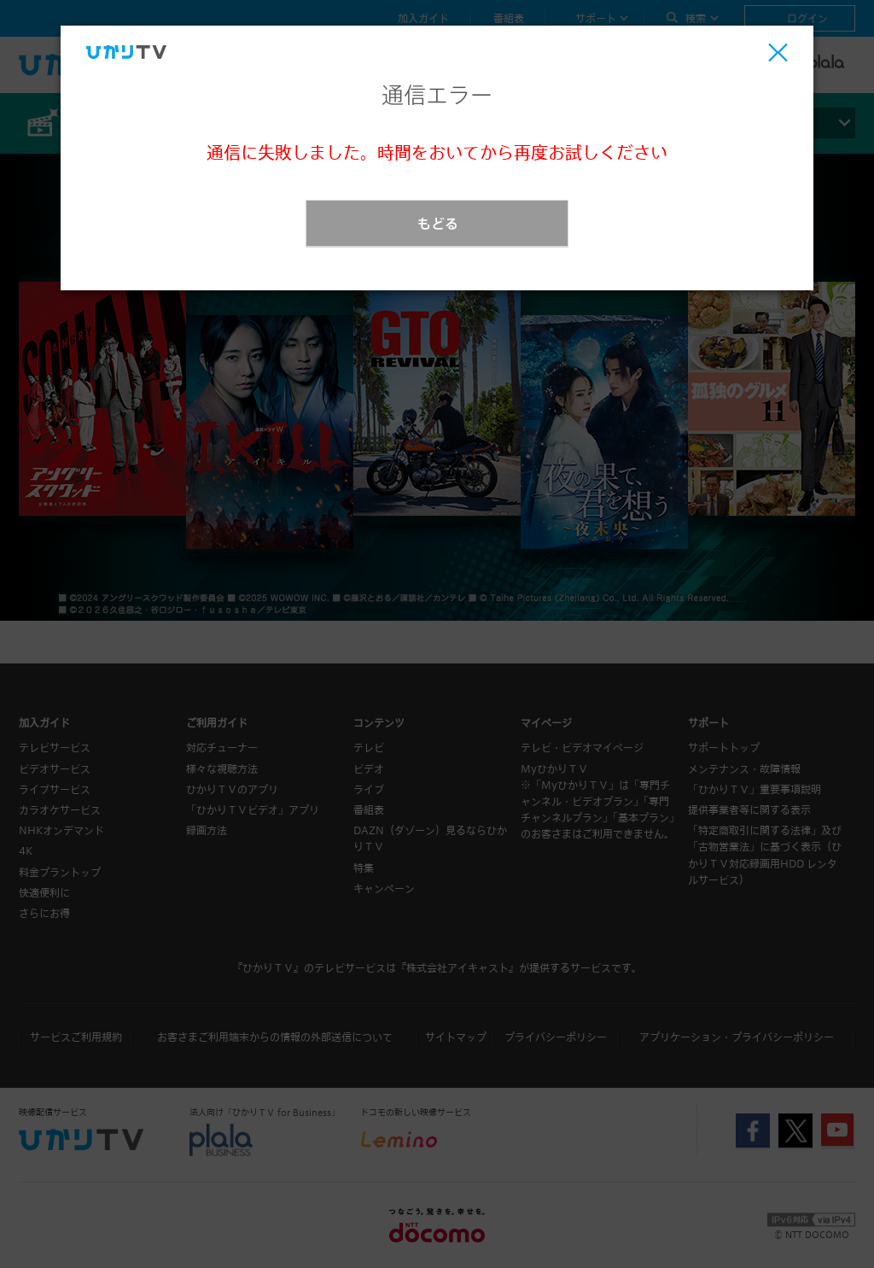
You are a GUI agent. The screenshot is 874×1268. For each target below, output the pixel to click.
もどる (437, 223)
